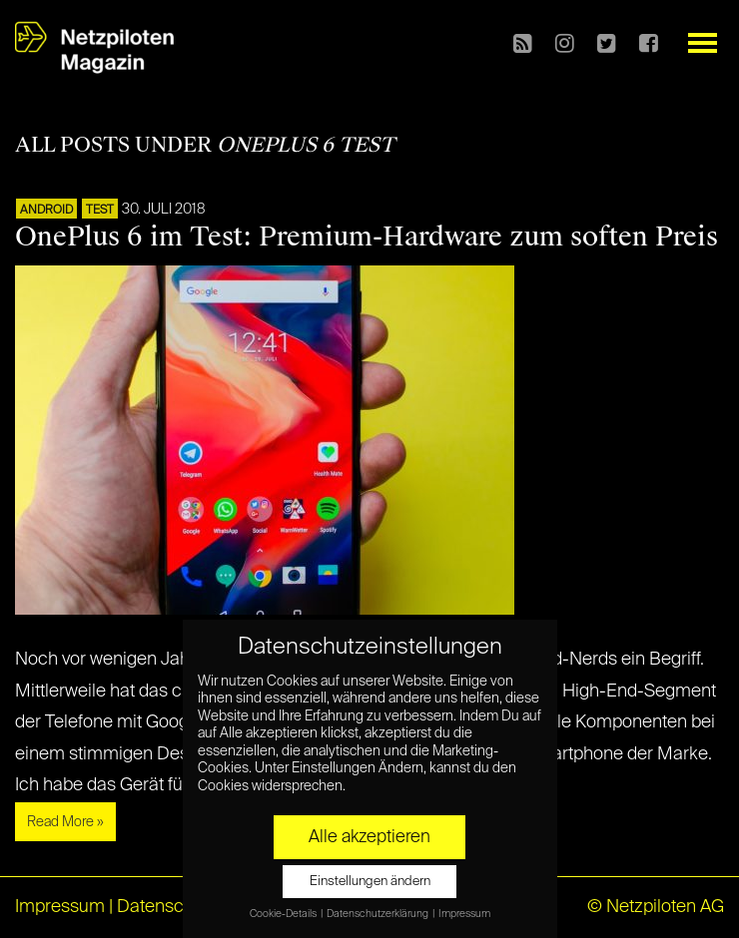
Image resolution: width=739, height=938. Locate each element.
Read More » (65, 822)
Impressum (60, 907)
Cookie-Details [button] (284, 914)
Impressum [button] (464, 914)
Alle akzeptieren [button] (369, 837)
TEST (100, 211)
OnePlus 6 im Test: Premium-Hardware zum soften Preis (366, 236)
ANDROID (46, 211)
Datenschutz (167, 907)
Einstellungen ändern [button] (370, 881)
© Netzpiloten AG (655, 907)
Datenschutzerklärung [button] (378, 914)
